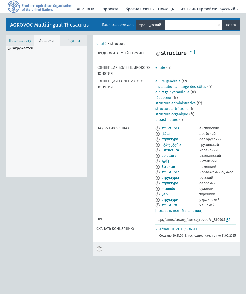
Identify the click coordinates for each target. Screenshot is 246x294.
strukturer (170, 172)
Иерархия (47, 40)
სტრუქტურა (171, 145)
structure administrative (175, 103)
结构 (165, 161)
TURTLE (177, 229)
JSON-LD (191, 229)
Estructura (170, 150)
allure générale (168, 81)
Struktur (168, 167)
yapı (165, 194)
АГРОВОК (85, 9)
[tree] (46, 111)
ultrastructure (166, 119)
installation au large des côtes (180, 86)
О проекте (108, 9)
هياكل (166, 134)
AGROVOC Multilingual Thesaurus (49, 25)
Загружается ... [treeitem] (23, 48)
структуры (170, 178)
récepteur (163, 97)
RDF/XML (162, 229)
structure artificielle (171, 108)
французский (149, 25)
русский (227, 9)
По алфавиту (20, 40)
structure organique (171, 114)
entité (101, 44)
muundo (168, 188)
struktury (169, 205)
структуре (170, 183)
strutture (169, 156)
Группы (73, 40)
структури (170, 199)
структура (170, 139)
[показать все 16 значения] (178, 210)
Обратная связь (138, 9)
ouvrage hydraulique (172, 92)
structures (170, 128)
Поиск (231, 25)
